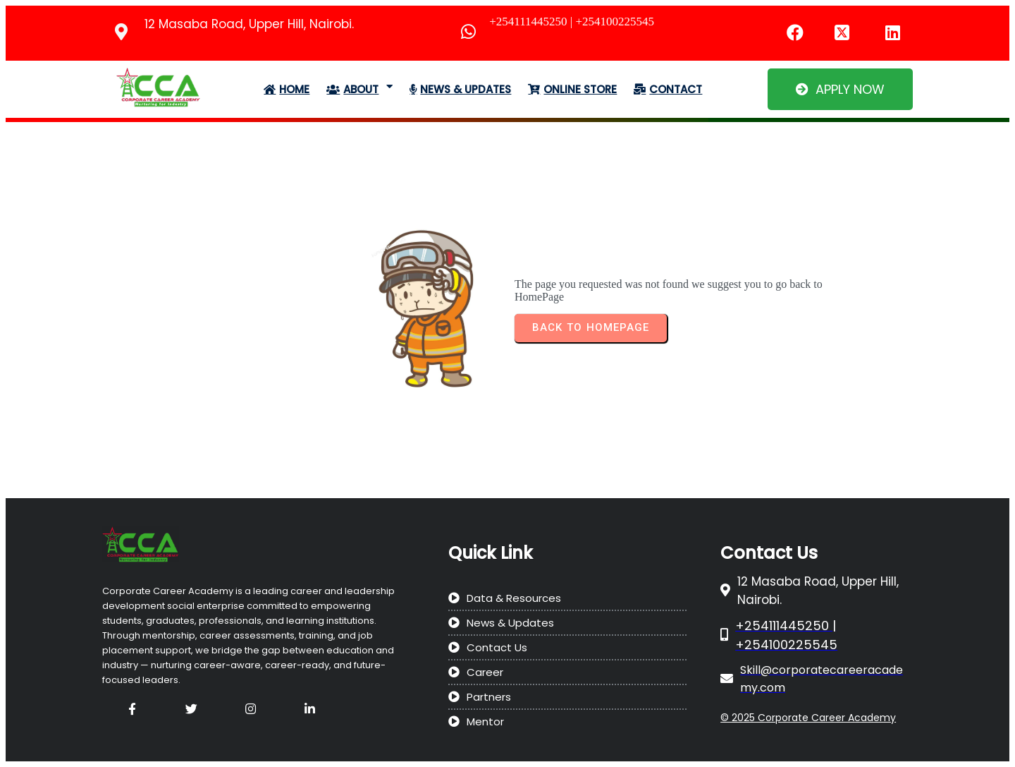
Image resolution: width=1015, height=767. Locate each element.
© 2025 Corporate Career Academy (808, 718)
